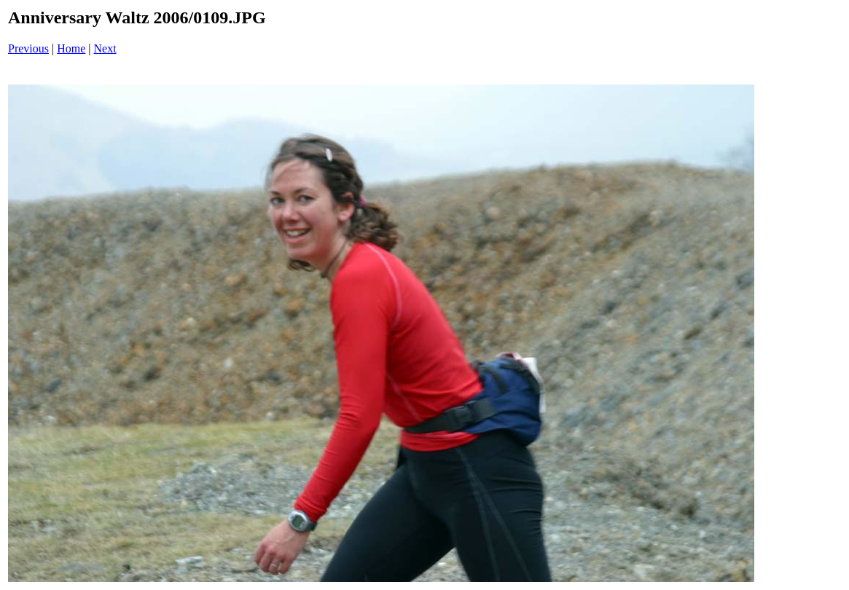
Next (105, 48)
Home (71, 48)
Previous (28, 48)
